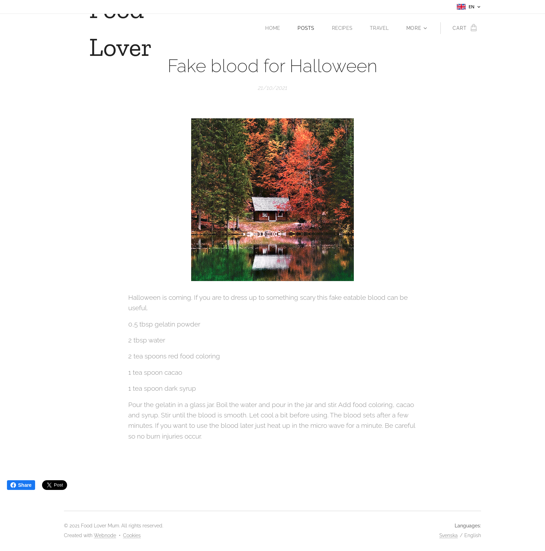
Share (21, 485)
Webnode (105, 535)
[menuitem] (273, 28)
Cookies (132, 535)
